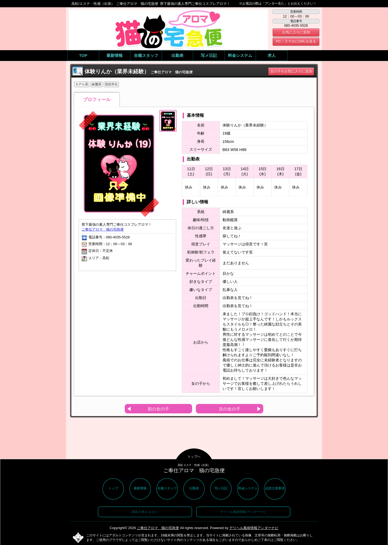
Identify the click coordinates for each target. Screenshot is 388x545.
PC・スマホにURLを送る (296, 41)
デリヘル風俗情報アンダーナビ (253, 528)
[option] (119, 164)
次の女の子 (229, 409)
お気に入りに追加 (296, 32)
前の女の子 (158, 409)
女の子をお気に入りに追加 (291, 71)
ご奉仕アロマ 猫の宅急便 (103, 229)
